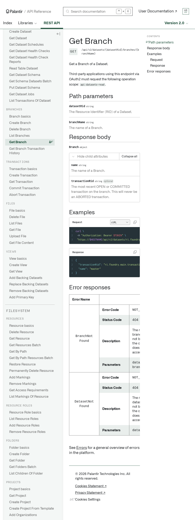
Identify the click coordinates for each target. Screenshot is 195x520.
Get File (15, 229)
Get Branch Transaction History (27, 151)
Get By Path (18, 351)
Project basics (19, 489)
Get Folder (17, 460)
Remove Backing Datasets (28, 291)
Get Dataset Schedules (26, 44)
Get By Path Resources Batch (31, 358)
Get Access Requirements (28, 390)
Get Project (17, 495)
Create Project (20, 502)
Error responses (159, 71)
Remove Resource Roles (27, 432)
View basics (18, 258)
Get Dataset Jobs (21, 94)
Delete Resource (21, 332)
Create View (18, 265)
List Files (15, 223)
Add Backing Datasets (25, 278)
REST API (52, 23)
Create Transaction (23, 175)
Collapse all (129, 156)
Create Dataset (20, 31)
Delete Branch (20, 129)
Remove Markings (22, 383)
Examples (154, 54)
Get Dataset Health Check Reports (28, 59)
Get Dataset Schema (24, 74)
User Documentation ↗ (158, 11)
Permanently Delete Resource (31, 370)
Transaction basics (23, 169)
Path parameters (161, 42)
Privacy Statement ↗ (90, 492)
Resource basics (21, 325)
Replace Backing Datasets (28, 284)
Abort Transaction (22, 194)
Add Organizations (23, 515)
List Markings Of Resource (28, 396)
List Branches (19, 135)
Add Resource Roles (24, 425)
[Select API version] (177, 23)
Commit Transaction (24, 188)
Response (157, 65)
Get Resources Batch (25, 345)
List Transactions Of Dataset (30, 100)
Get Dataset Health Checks (29, 51)
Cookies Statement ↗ (91, 486)
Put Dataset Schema (24, 87)
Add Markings (19, 377)
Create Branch (20, 123)
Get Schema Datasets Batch (30, 81)
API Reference (39, 11)
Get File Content (21, 242)
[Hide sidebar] (58, 33)
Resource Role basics (25, 412)
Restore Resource (22, 364)
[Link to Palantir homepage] (14, 11)
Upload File (17, 236)
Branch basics (20, 116)
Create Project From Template (31, 508)
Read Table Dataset (23, 68)
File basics (17, 210)
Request (156, 59)
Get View (15, 271)
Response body (158, 48)
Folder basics (19, 447)
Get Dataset (18, 38)
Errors (81, 448)
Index (7, 23)
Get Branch (17, 142)
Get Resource (19, 338)
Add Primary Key (21, 297)
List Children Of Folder (26, 473)
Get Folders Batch (22, 467)
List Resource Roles (23, 418)
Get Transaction (21, 181)
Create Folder (19, 454)
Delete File (17, 217)
